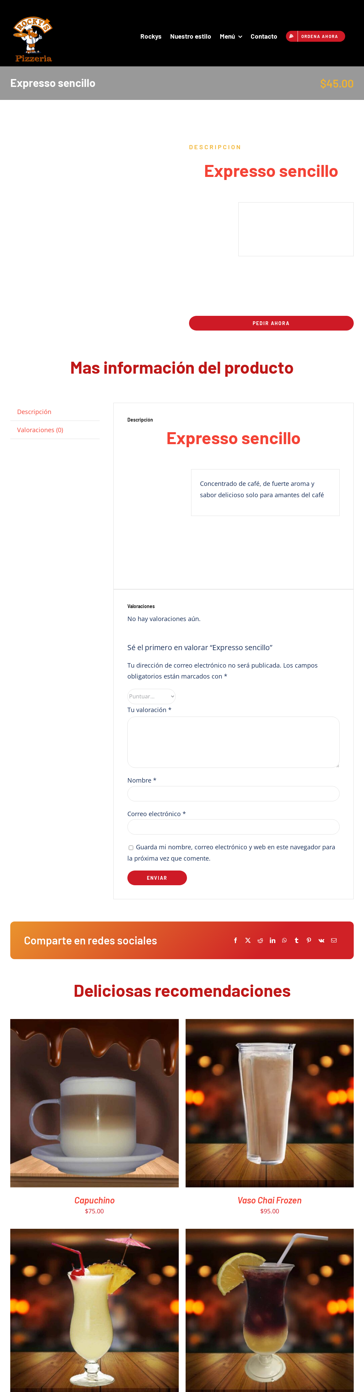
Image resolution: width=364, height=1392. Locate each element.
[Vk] (321, 940)
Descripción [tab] (34, 412)
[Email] (334, 940)
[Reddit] (260, 940)
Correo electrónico (156, 814)
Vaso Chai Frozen (269, 1200)
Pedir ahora (271, 323)
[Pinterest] (309, 940)
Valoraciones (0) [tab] (40, 430)
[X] (248, 940)
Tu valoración (149, 710)
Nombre (141, 780)
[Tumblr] (296, 940)
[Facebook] (235, 940)
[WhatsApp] (284, 940)
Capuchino (94, 1200)
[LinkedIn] (272, 940)
